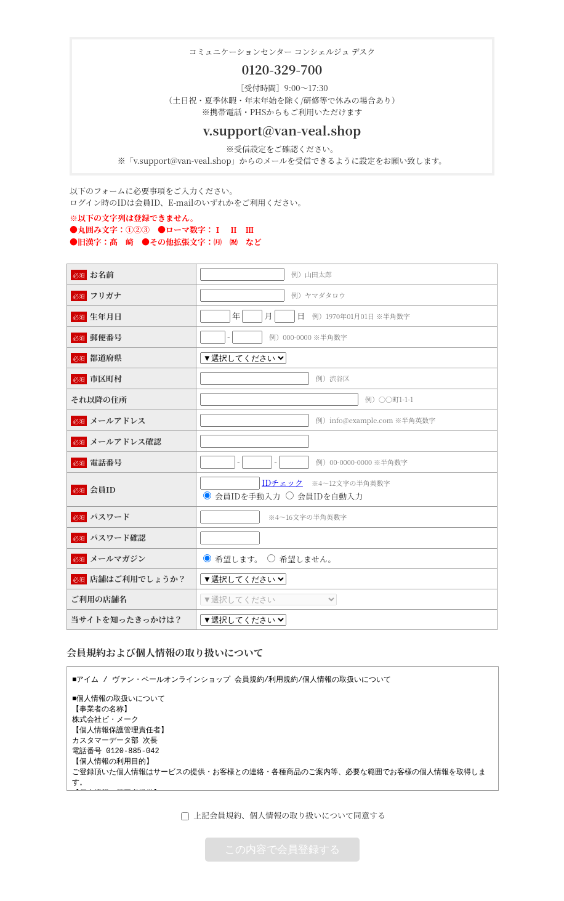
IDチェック (282, 482)
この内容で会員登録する (282, 849)
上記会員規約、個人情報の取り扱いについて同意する (289, 815)
